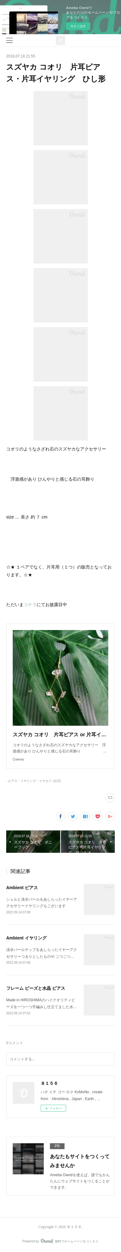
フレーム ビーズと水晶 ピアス (35, 988)
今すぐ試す (78, 26)
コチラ (30, 604)
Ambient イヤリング (26, 937)
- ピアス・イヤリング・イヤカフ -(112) (33, 781)
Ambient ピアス (22, 887)
